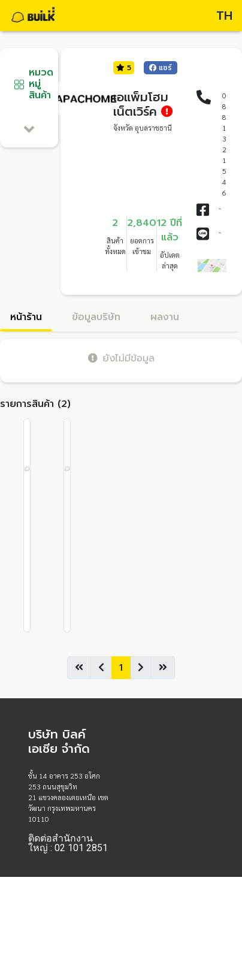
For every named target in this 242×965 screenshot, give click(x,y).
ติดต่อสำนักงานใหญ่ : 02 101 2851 (68, 843)
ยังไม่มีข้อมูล (121, 358)
